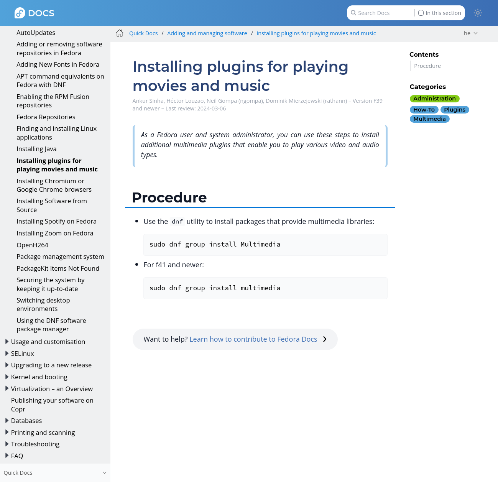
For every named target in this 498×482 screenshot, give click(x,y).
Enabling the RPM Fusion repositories (52, 100)
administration (434, 98)
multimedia (429, 118)
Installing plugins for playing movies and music (57, 164)
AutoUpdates (35, 32)
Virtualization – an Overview (52, 388)
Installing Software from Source (51, 205)
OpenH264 (32, 244)
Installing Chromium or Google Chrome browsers (54, 185)
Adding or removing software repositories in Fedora (59, 48)
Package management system (60, 256)
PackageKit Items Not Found (57, 268)
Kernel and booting (39, 376)
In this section (439, 12)
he (467, 33)
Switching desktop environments (43, 304)
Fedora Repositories (46, 116)
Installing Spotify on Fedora (56, 221)
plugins (454, 109)
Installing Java (36, 148)
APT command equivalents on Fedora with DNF (60, 80)
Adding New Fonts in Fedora (57, 64)
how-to (424, 109)
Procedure (427, 65)
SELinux (22, 353)
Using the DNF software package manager (51, 324)
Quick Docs (143, 33)
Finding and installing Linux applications (56, 132)
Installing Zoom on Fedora (55, 233)
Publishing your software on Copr (52, 404)
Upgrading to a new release (51, 364)
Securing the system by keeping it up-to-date (50, 284)
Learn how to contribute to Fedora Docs (258, 339)
